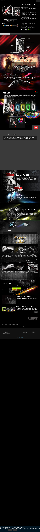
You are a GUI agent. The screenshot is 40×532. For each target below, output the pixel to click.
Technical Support (24, 332)
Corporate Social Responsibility (6, 333)
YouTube (33, 331)
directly (28, 96)
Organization (6, 332)
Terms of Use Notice (31, 336)
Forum (33, 333)
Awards (15, 331)
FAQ (24, 331)
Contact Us (6, 331)
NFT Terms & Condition (20, 337)
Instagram (33, 332)
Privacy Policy (5, 530)
